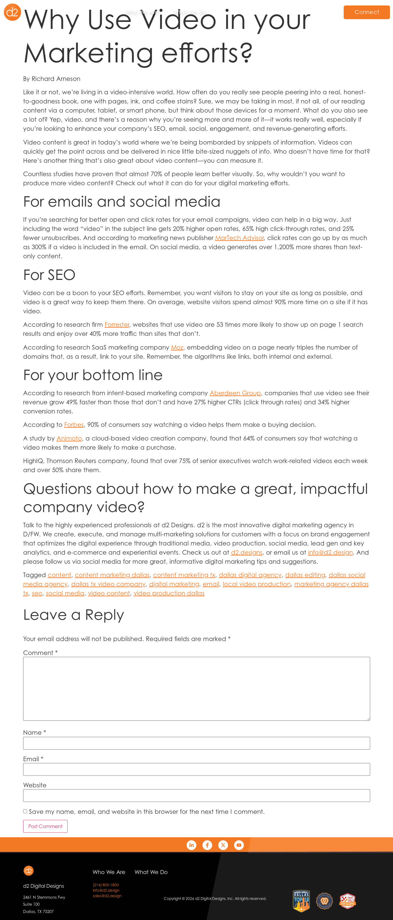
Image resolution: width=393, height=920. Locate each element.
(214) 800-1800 (106, 885)
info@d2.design (330, 552)
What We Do (190, 12)
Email (33, 759)
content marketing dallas (112, 575)
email (211, 584)
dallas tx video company (108, 584)
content (59, 575)
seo (37, 593)
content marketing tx (184, 575)
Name (34, 733)
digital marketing (174, 584)
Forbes (74, 424)
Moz (177, 347)
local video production (257, 584)
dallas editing (305, 575)
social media (65, 593)
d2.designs (246, 552)
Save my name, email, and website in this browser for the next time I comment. (147, 812)
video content (109, 593)
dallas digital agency (250, 575)
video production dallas (169, 593)
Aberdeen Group (235, 393)
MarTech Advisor (239, 238)
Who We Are (142, 12)
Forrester (117, 324)
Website (35, 785)
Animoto (69, 438)
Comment (40, 653)
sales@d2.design (107, 896)
